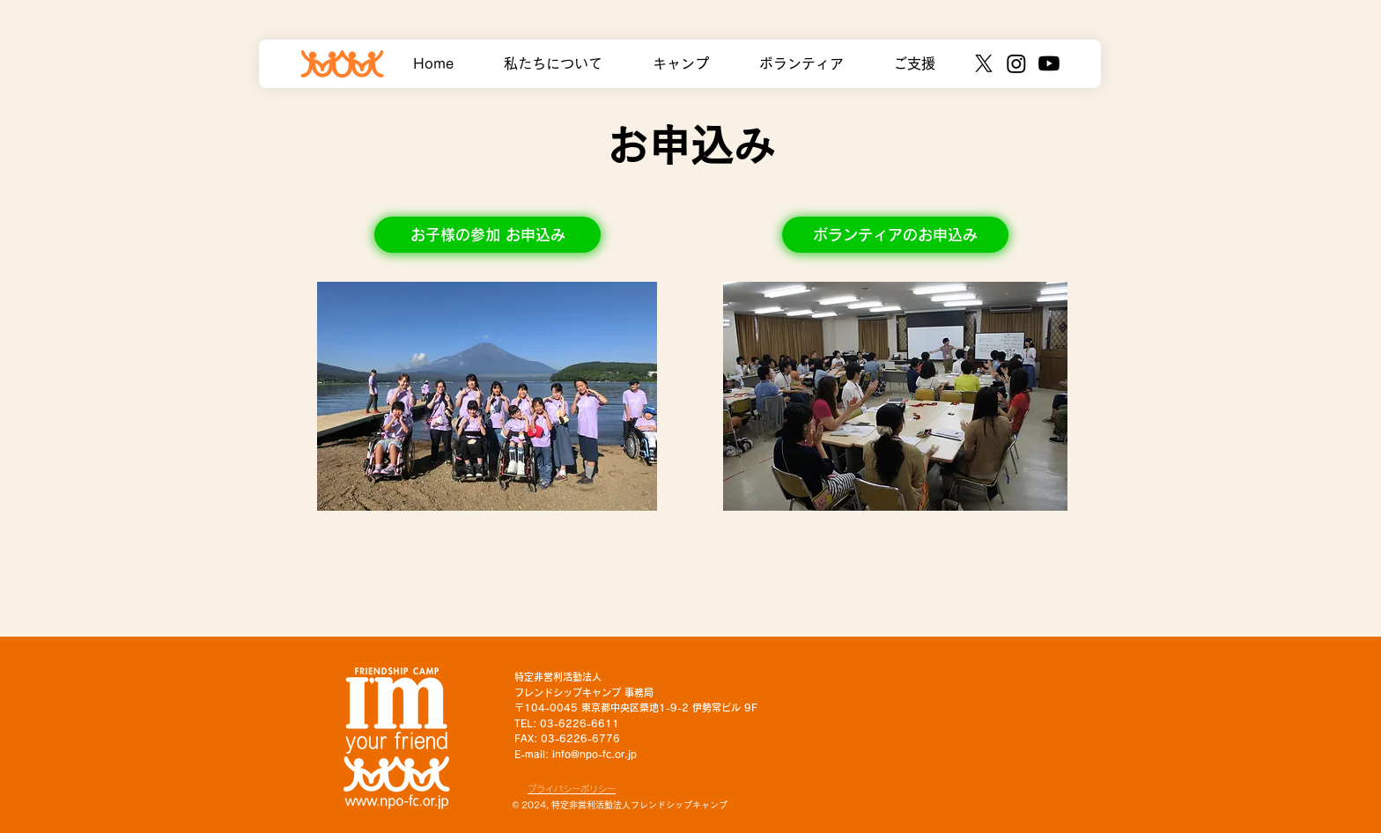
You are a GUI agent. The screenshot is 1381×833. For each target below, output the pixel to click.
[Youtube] (1049, 63)
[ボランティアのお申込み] (895, 235)
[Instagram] (1016, 63)
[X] (983, 63)
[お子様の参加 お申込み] (487, 235)
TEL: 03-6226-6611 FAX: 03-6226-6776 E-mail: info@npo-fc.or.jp (575, 739)
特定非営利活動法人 (558, 677)
